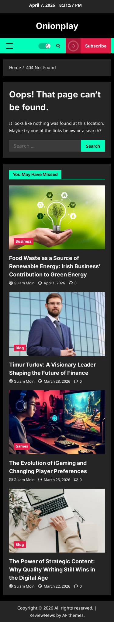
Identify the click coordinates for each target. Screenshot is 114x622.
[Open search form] (58, 46)
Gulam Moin (24, 283)
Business (24, 241)
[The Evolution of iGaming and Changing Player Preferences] (57, 422)
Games (22, 446)
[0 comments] (73, 283)
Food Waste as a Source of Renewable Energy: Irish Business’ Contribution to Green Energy (55, 266)
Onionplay (57, 26)
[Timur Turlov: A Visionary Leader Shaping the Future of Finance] (57, 324)
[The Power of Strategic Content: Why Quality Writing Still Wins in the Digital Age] (57, 521)
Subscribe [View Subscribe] (86, 45)
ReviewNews (42, 615)
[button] (9, 46)
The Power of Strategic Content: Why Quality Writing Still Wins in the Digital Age (52, 569)
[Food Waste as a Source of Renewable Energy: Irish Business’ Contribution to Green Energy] (57, 217)
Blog (20, 347)
